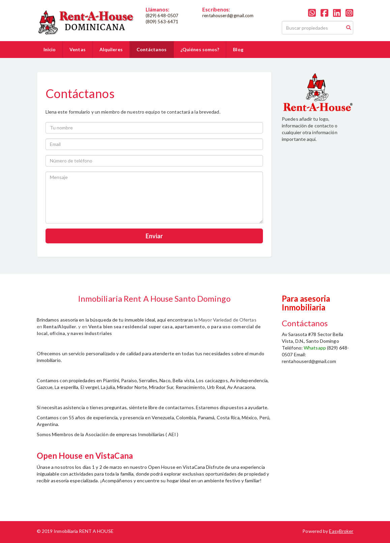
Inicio (49, 49)
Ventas (77, 49)
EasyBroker (341, 531)
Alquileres (111, 49)
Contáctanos (152, 49)
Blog (238, 49)
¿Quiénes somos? (199, 49)
